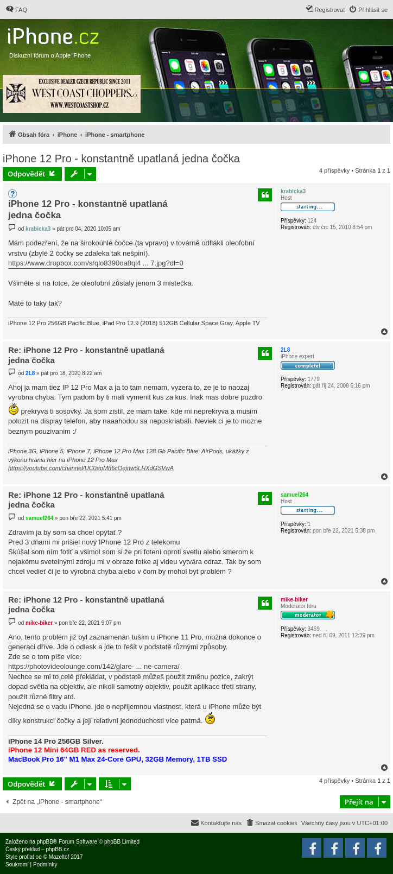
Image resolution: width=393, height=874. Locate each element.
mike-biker (294, 600)
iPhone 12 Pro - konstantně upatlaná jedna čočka (121, 158)
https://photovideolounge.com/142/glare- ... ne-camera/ (94, 666)
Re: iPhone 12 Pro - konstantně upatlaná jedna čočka (86, 355)
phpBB (45, 842)
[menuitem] (16, 9)
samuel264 (294, 495)
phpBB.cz (57, 849)
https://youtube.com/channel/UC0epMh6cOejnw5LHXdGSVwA (91, 468)
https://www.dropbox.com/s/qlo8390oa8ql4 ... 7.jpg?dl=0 (95, 263)
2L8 (285, 350)
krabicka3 (293, 191)
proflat (26, 857)
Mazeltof (59, 857)
